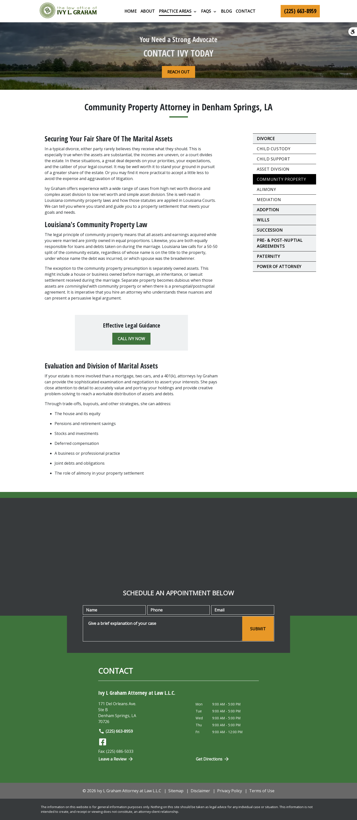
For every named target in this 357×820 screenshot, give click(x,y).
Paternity (268, 256)
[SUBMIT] (258, 628)
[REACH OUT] (178, 72)
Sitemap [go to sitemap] (175, 790)
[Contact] (245, 11)
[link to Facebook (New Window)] (102, 742)
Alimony (266, 189)
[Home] (130, 11)
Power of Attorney (279, 266)
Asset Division (273, 169)
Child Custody (273, 149)
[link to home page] (68, 11)
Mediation (269, 199)
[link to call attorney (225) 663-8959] (300, 11)
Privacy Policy (229, 790)
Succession (270, 230)
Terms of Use (261, 790)
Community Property (281, 179)
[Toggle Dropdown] (195, 11)
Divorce (266, 138)
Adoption (268, 210)
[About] (148, 11)
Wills (263, 220)
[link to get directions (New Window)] (143, 713)
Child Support (273, 159)
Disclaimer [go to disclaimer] (200, 790)
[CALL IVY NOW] (131, 339)
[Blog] (226, 11)
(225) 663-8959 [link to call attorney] (115, 731)
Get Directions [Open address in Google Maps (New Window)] (213, 759)
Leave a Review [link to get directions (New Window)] (116, 759)
